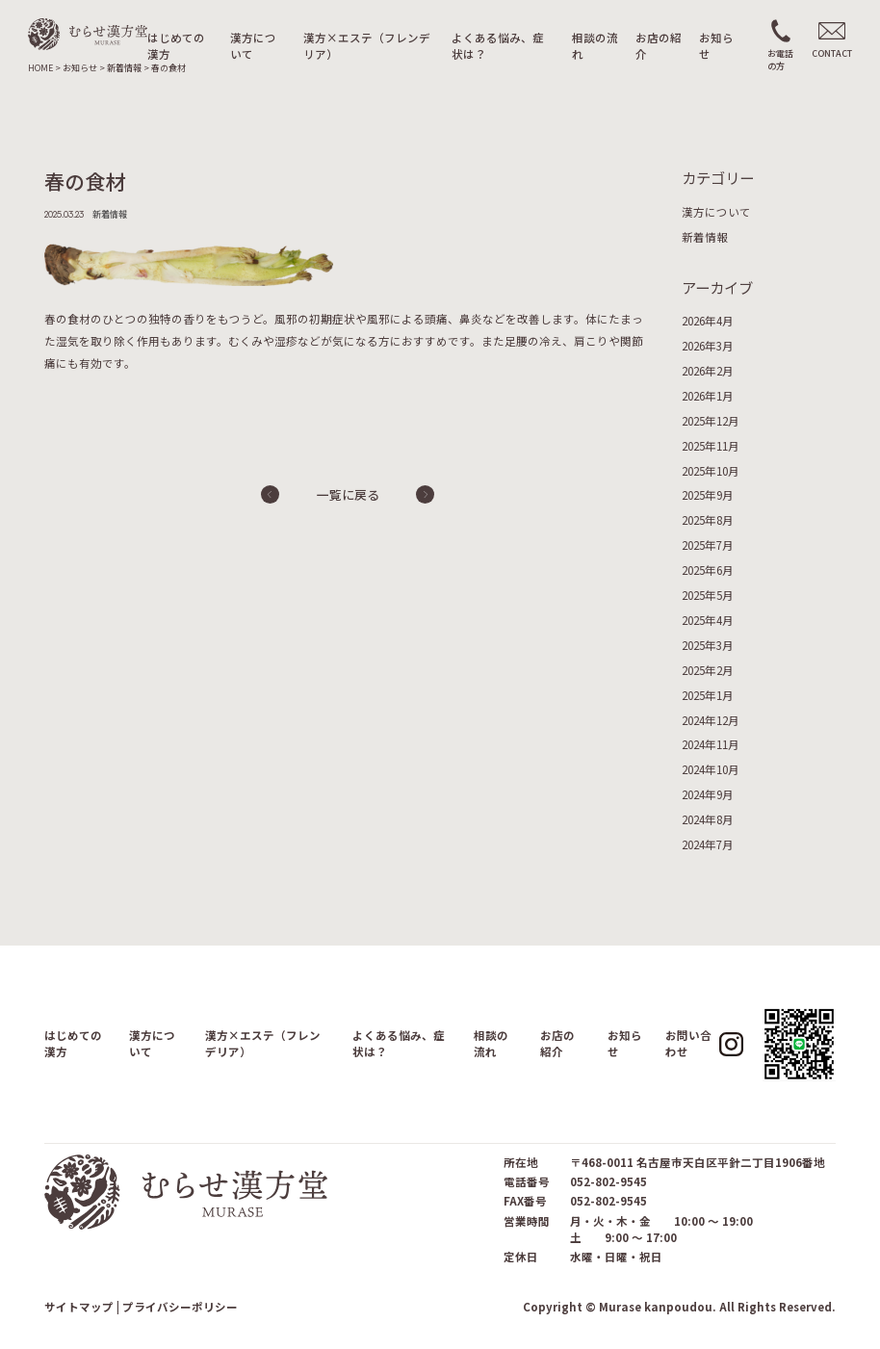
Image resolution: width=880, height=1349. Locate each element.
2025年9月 (708, 495)
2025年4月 (708, 620)
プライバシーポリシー (180, 1306)
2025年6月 (708, 570)
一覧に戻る (348, 494)
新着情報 (705, 237)
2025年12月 (710, 420)
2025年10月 (710, 471)
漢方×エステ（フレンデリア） (366, 46)
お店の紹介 (658, 46)
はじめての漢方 (176, 46)
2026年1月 (708, 395)
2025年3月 (708, 645)
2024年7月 (708, 844)
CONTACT (832, 53)
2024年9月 (708, 794)
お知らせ (716, 46)
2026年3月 (708, 345)
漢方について (253, 46)
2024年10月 (710, 769)
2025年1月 (708, 695)
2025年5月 (708, 595)
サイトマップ (79, 1306)
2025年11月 (710, 446)
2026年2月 (708, 370)
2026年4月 (708, 320)
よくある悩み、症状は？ (498, 46)
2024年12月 (710, 720)
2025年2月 (708, 670)
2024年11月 (710, 744)
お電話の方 (780, 59)
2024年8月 (708, 819)
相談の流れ (595, 46)
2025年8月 (708, 520)
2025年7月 (708, 545)
